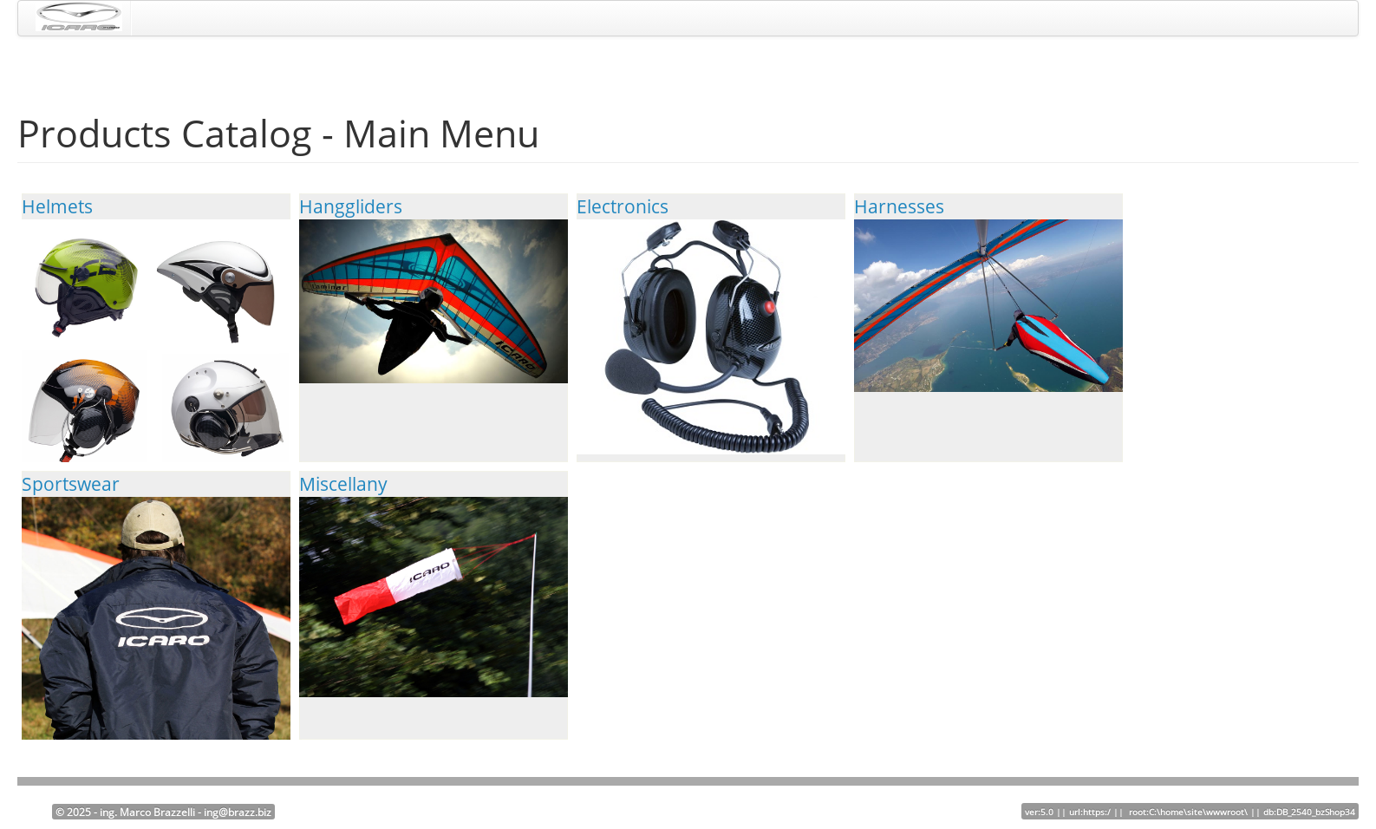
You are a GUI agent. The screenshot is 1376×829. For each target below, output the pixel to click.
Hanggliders (433, 288)
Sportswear (156, 647)
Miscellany (433, 584)
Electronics (711, 324)
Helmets (156, 341)
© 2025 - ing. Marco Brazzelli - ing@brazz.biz (163, 812)
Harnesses (988, 293)
